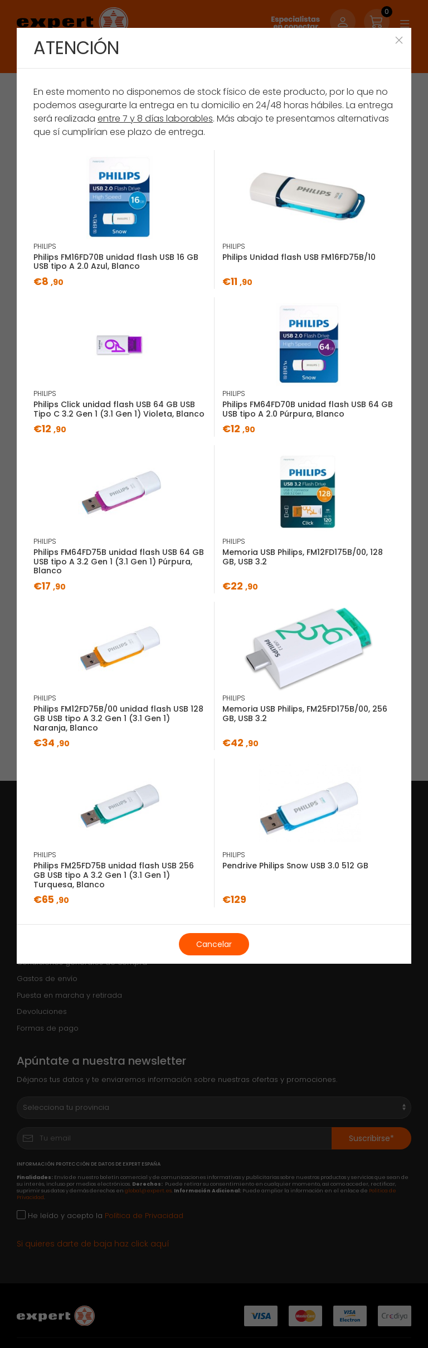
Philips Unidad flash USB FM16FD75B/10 (299, 257)
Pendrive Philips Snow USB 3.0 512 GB (295, 865)
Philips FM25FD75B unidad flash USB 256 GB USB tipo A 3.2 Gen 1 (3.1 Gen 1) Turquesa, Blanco (113, 875)
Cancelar (214, 944)
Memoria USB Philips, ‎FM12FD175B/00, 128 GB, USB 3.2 (302, 557)
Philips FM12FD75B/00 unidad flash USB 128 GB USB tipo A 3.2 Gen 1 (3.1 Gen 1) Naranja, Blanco (118, 718)
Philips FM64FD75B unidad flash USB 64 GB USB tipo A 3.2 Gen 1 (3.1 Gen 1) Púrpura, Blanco (118, 562)
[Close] (399, 40)
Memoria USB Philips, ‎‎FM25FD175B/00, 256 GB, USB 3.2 (304, 713)
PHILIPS (44, 246)
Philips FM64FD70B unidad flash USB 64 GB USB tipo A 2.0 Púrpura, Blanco (307, 409)
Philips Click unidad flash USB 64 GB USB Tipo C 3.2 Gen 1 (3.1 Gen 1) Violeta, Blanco (119, 409)
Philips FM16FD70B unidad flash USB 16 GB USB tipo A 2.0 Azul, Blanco (115, 262)
